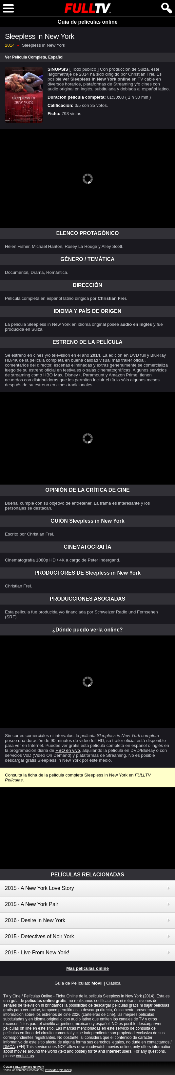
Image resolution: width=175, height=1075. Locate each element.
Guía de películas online (87, 22)
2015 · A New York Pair (31, 904)
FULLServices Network (28, 1066)
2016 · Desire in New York (35, 920)
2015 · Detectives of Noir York (39, 936)
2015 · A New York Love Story (39, 888)
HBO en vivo (67, 750)
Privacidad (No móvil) (58, 1070)
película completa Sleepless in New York (88, 775)
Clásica (113, 983)
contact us (25, 1056)
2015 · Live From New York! (37, 952)
